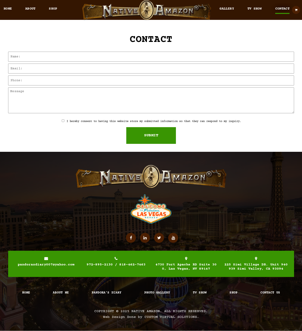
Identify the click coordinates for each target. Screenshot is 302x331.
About (30, 9)
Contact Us (270, 292)
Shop (53, 9)
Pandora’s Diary (106, 292)
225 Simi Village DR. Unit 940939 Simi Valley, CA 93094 (256, 267)
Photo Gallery (157, 292)
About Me (61, 292)
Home (8, 9)
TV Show (254, 9)
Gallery (226, 9)
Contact (282, 9)
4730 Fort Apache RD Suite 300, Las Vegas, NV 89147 (186, 267)
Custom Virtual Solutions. (172, 317)
